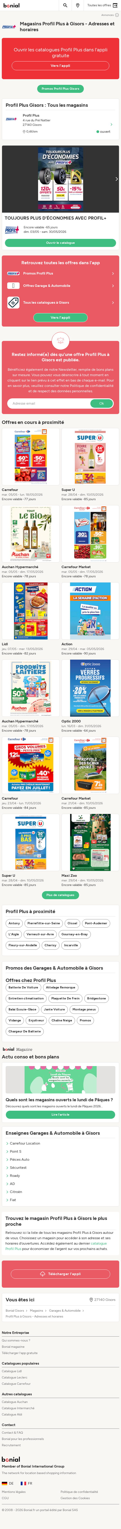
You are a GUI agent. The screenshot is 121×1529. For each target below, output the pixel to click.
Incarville (71, 945)
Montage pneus (84, 1009)
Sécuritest (16, 1167)
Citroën (14, 1192)
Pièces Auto (17, 1159)
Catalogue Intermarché (18, 1408)
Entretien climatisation (26, 998)
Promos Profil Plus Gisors (60, 89)
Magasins (36, 1310)
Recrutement (11, 1445)
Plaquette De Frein (65, 998)
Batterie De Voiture (23, 987)
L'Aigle (14, 934)
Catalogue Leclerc (14, 1377)
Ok (101, 403)
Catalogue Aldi (12, 1414)
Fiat (11, 1200)
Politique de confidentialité (79, 1492)
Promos (85, 1020)
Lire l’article (61, 1115)
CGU (5, 1498)
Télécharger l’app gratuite (20, 1353)
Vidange (15, 1020)
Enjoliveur (36, 1020)
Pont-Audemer (96, 923)
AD (10, 1184)
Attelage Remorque (60, 987)
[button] (60, 197)
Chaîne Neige (62, 1020)
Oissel (72, 923)
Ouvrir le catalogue (60, 243)
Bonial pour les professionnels (23, 1439)
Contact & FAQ (12, 1433)
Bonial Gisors (15, 1310)
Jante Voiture (54, 1009)
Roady (13, 1175)
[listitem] (31, 465)
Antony (14, 923)
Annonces (110, 15)
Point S (13, 1151)
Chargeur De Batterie (25, 1031)
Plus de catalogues (60, 895)
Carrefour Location (23, 1143)
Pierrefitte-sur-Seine (43, 923)
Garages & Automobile (65, 1310)
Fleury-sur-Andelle (23, 945)
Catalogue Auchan (15, 1402)
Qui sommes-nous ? (16, 1340)
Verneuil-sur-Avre (40, 934)
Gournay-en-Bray (75, 934)
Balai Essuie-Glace (22, 1009)
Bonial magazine (13, 1347)
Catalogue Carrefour (16, 1384)
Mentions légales (14, 1492)
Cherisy (50, 945)
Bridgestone (96, 998)
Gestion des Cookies (75, 1498)
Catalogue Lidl (12, 1371)
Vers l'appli (60, 65)
